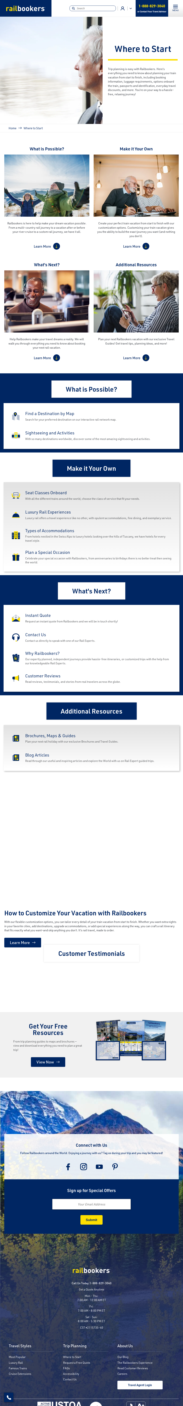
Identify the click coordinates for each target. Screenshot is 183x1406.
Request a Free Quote (76, 1362)
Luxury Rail (16, 1362)
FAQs (66, 1368)
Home (12, 128)
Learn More (42, 246)
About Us (125, 1346)
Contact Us (70, 1379)
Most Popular (17, 1357)
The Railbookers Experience (135, 1362)
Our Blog (122, 1357)
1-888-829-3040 (101, 1283)
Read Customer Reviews (132, 1368)
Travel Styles (20, 1346)
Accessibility (71, 1374)
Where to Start (72, 1357)
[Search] (93, 8)
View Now (45, 1062)
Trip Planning (74, 1346)
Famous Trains (18, 1368)
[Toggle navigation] (175, 8)
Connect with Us (91, 1145)
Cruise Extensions (20, 1374)
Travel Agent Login (140, 1385)
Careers (122, 1374)
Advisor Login (123, 8)
